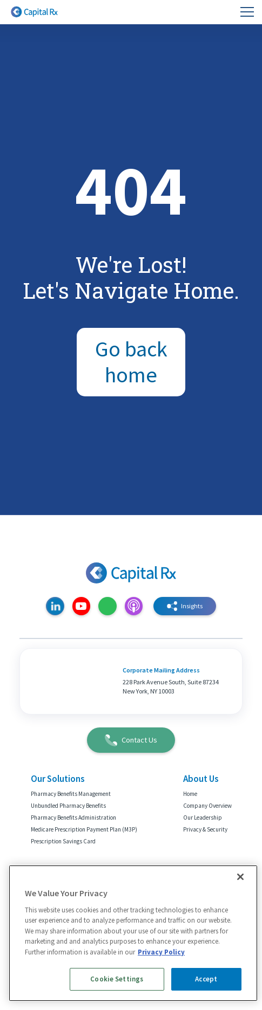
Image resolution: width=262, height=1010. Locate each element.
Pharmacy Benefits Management (71, 794)
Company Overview (207, 805)
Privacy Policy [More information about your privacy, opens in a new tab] (161, 952)
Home (190, 794)
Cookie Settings (116, 979)
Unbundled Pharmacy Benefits (68, 805)
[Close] (240, 877)
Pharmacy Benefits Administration (73, 817)
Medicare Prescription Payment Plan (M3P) (84, 829)
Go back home (131, 362)
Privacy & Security (205, 829)
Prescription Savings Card (63, 841)
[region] (133, 933)
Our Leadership (202, 817)
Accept (206, 979)
